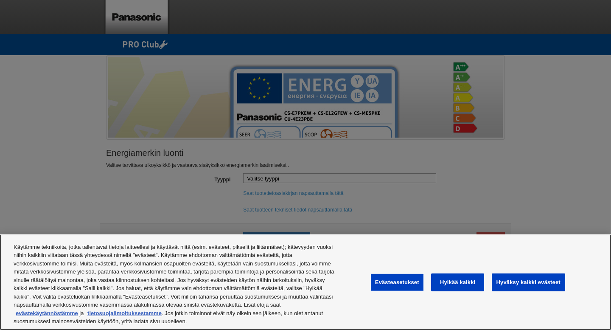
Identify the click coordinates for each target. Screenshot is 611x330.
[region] (305, 282)
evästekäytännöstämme (47, 313)
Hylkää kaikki (457, 282)
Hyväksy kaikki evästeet (528, 282)
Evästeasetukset (397, 282)
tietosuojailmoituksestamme (124, 313)
